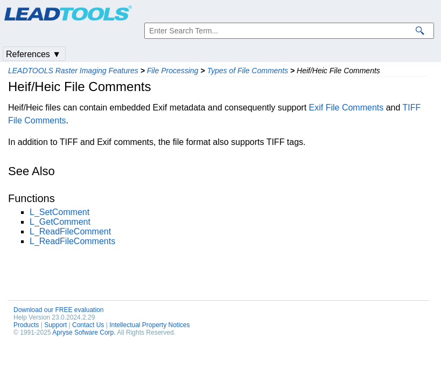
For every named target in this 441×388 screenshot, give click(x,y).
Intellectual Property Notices (149, 325)
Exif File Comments (346, 107)
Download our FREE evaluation (58, 310)
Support (55, 325)
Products (26, 325)
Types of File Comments (247, 70)
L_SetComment (59, 212)
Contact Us (88, 325)
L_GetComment (60, 221)
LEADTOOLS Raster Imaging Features (73, 70)
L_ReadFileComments (72, 241)
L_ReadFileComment (70, 231)
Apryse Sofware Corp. (83, 332)
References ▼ (33, 54)
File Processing (173, 70)
